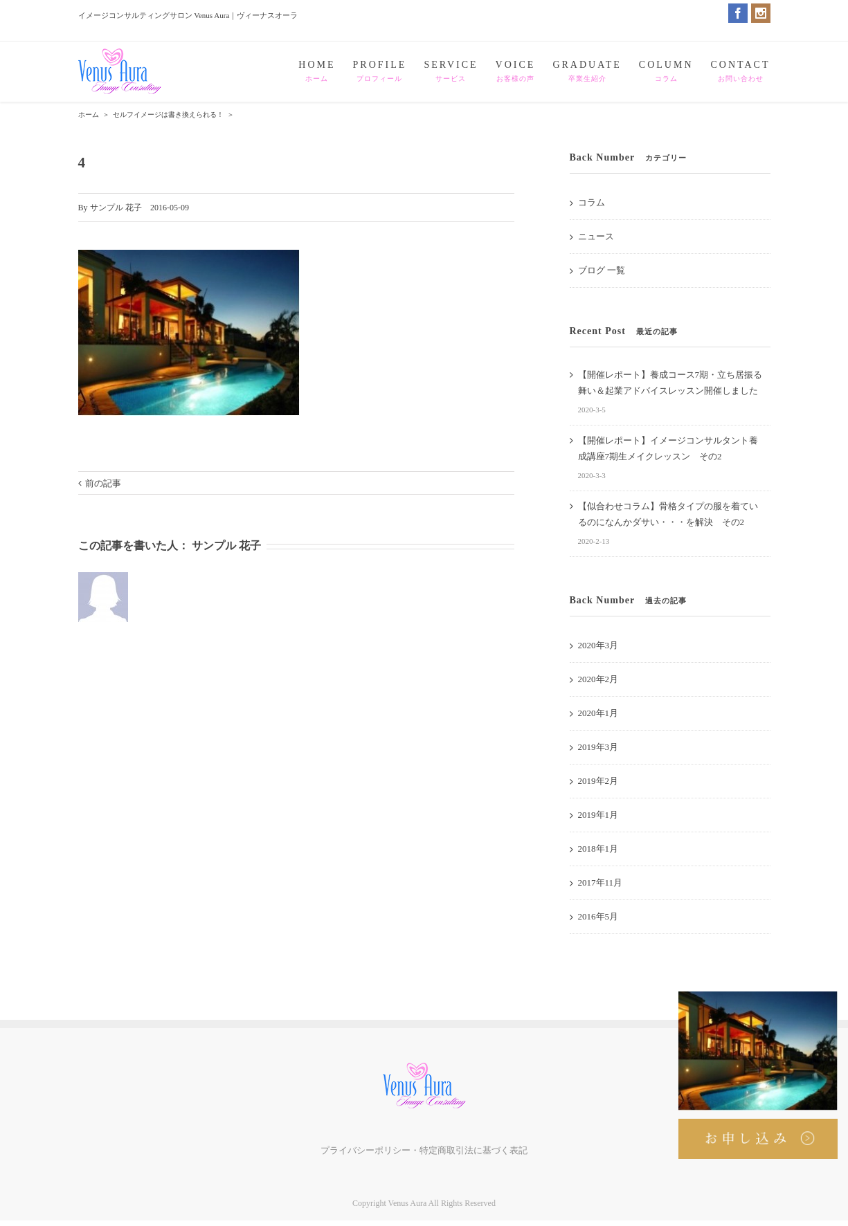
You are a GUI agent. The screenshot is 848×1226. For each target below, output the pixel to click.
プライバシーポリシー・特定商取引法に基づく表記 (424, 1150)
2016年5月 (598, 916)
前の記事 (103, 483)
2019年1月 (598, 814)
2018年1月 (598, 848)
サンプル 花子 (116, 207)
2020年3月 (598, 645)
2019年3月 (598, 747)
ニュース (596, 236)
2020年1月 (598, 713)
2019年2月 (598, 781)
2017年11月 (600, 882)
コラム (591, 202)
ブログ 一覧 (601, 270)
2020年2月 (598, 679)
